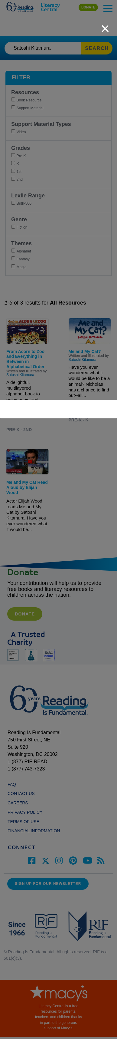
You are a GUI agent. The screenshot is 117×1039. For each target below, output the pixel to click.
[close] (105, 25)
